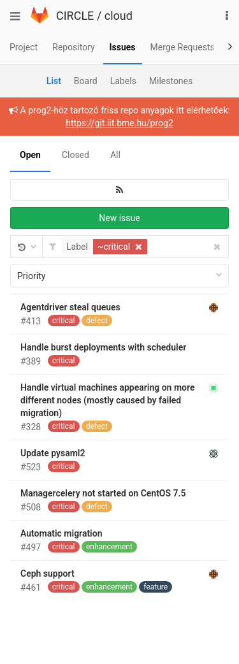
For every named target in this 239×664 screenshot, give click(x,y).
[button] (106, 246)
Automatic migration (61, 533)
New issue (119, 218)
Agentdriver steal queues (70, 307)
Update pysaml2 (52, 453)
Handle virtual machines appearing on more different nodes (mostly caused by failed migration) (107, 400)
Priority (119, 276)
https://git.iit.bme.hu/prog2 (119, 123)
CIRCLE (75, 15)
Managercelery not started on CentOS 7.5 (103, 493)
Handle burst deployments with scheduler (103, 347)
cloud (119, 15)
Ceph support (47, 573)
